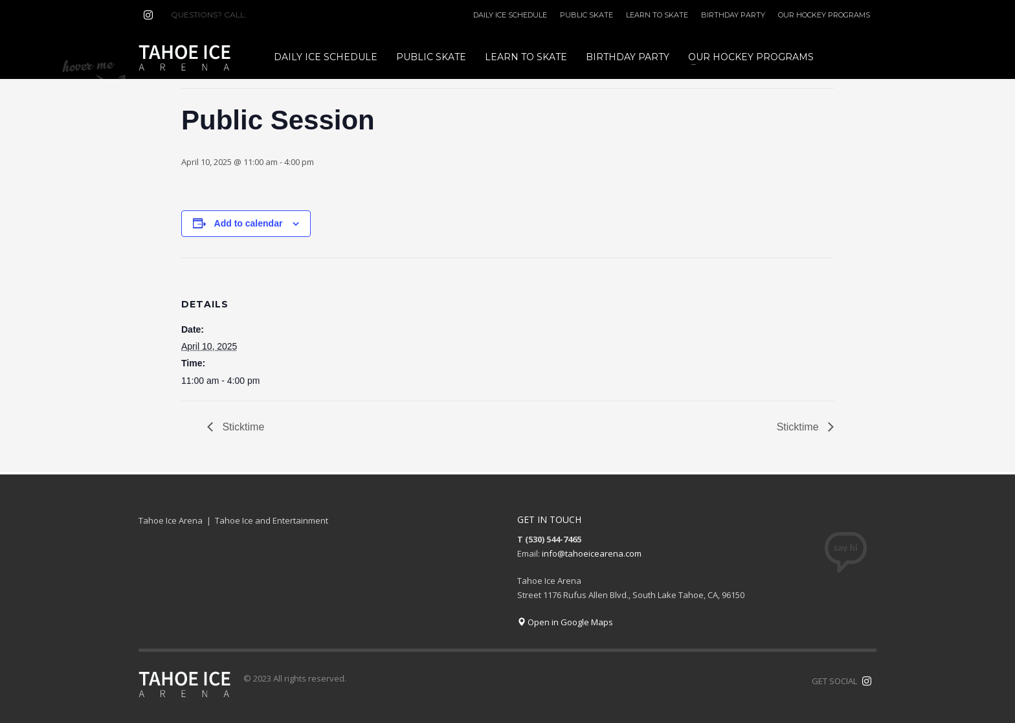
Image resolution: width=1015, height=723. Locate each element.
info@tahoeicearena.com (591, 553)
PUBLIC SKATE (586, 14)
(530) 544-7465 (280, 14)
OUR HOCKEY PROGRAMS (824, 14)
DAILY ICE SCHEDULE (510, 14)
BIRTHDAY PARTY (733, 14)
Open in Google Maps (565, 622)
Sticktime (241, 426)
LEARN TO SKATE (657, 14)
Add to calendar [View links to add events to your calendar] (248, 223)
